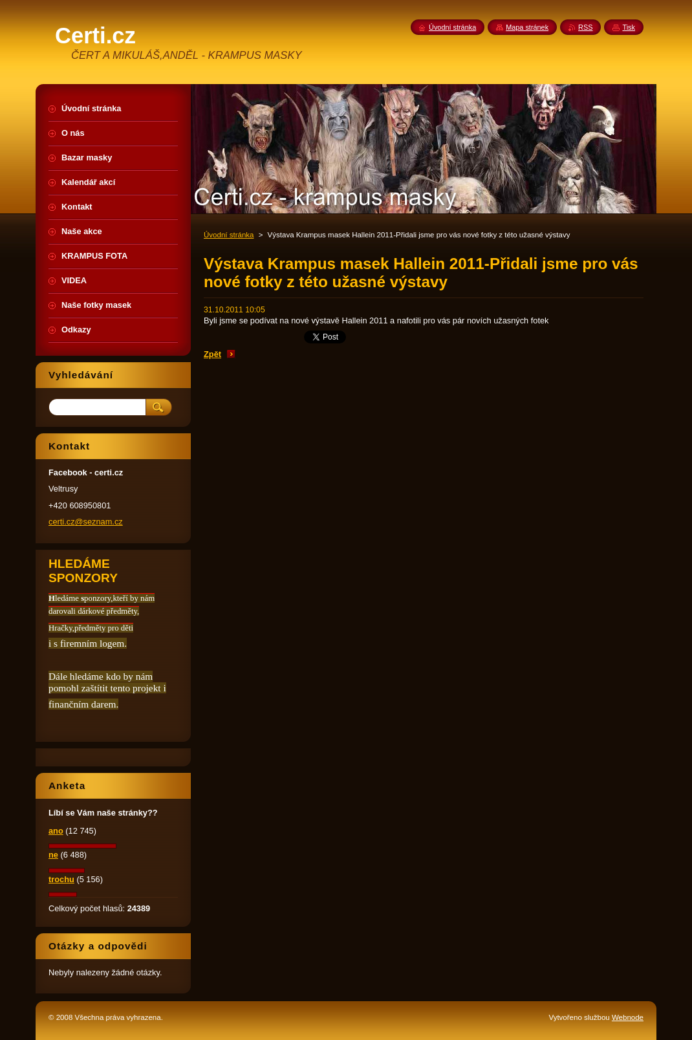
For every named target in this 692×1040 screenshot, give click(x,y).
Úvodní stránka (229, 235)
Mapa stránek (527, 27)
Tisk (628, 27)
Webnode (627, 1017)
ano (56, 831)
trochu (61, 879)
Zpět (212, 354)
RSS (585, 27)
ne (53, 855)
